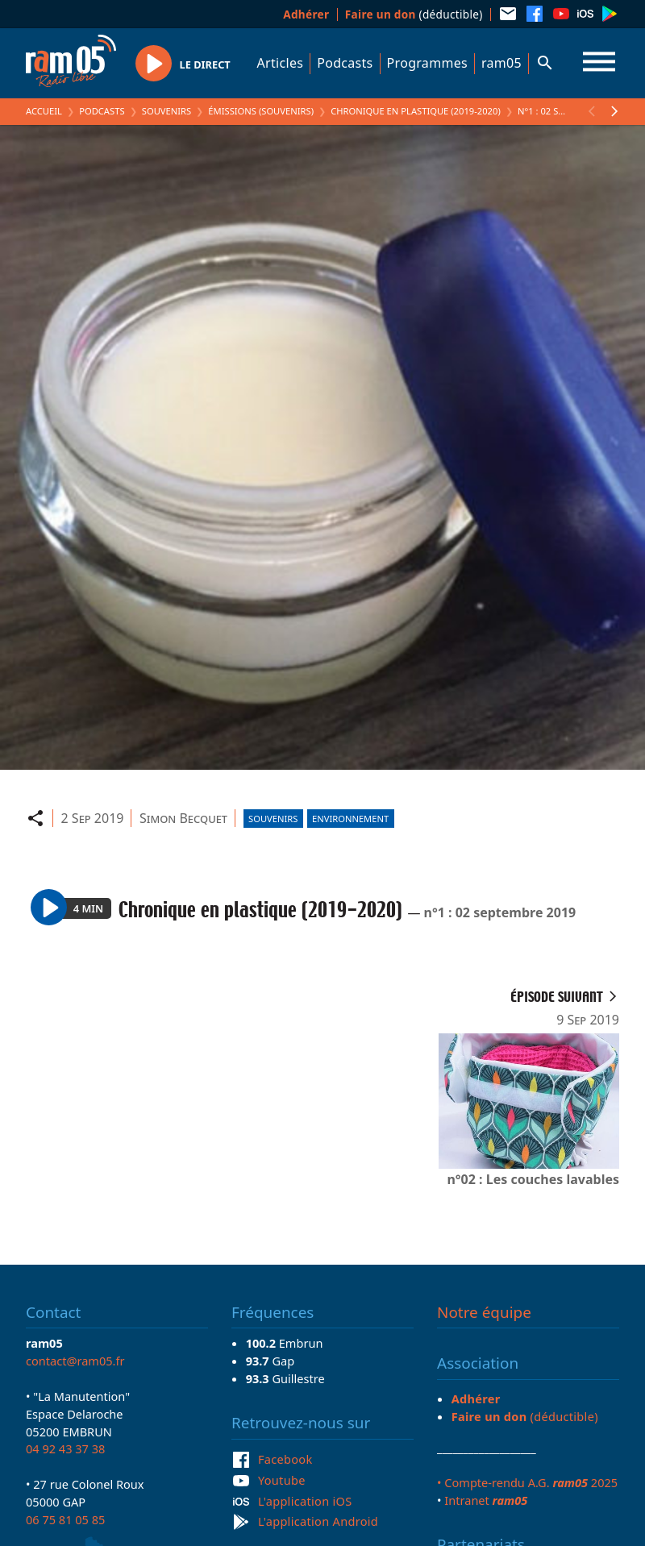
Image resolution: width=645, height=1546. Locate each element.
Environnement (350, 818)
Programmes (427, 63)
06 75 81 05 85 (65, 1519)
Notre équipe (484, 1312)
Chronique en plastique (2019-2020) (416, 111)
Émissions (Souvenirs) (261, 111)
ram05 (501, 63)
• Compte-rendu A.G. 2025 (527, 1482)
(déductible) (414, 14)
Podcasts (344, 63)
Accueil (44, 111)
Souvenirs (166, 111)
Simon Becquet (183, 818)
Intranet (485, 1500)
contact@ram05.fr (75, 1361)
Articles (280, 63)
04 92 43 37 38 (65, 1448)
